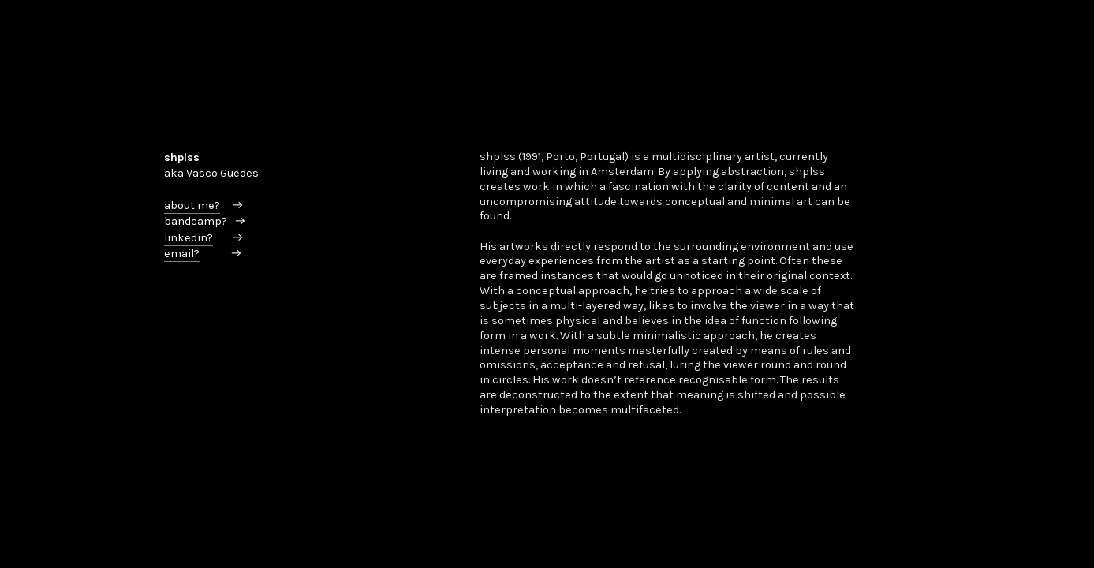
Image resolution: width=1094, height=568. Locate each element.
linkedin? (188, 238)
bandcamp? (195, 221)
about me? (192, 205)
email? (182, 253)
